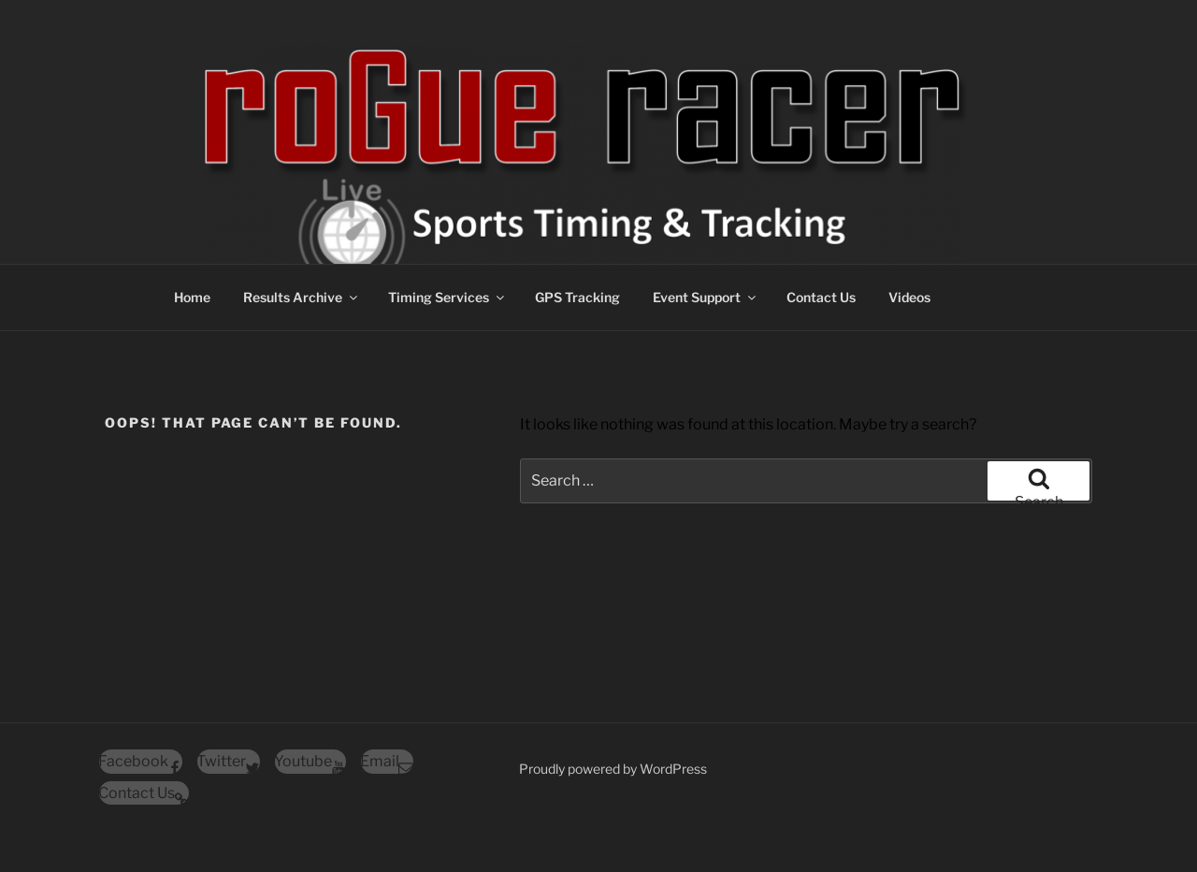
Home (192, 297)
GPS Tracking (577, 297)
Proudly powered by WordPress (613, 769)
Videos (909, 297)
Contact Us (821, 297)
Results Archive (301, 297)
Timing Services (447, 297)
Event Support (705, 297)
